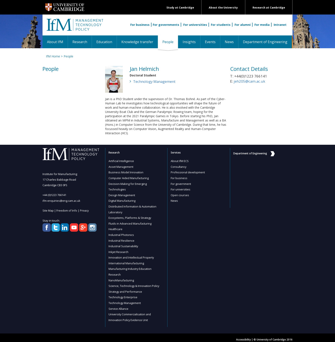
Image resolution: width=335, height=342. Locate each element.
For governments (166, 25)
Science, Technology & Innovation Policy (134, 283)
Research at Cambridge (269, 7)
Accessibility (243, 336)
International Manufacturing (127, 261)
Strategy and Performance (126, 289)
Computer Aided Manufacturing (129, 178)
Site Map (48, 210)
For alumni (243, 25)
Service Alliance (119, 305)
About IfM (55, 41)
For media (262, 25)
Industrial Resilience (122, 239)
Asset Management (121, 166)
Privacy (85, 210)
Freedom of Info (67, 210)
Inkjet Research (119, 250)
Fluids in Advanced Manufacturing (130, 222)
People (170, 41)
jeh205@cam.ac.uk (249, 81)
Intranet (280, 25)
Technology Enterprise (123, 294)
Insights (189, 41)
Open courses (180, 194)
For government (181, 183)
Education (104, 41)
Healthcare (116, 227)
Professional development (188, 172)
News (229, 41)
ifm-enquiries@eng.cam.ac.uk (62, 200)
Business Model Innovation (126, 172)
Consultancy (179, 166)
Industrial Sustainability (124, 244)
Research (79, 41)
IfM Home (53, 56)
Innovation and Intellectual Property (132, 255)
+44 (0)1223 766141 (54, 195)
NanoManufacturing (122, 277)
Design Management (122, 194)
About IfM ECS (180, 161)
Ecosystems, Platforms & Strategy (130, 216)
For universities (195, 25)
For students (221, 25)
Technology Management (154, 81)
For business (140, 25)
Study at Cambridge (180, 7)
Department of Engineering (265, 41)
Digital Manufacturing (122, 200)
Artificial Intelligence (121, 161)
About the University (223, 7)
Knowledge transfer (137, 41)
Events (210, 41)
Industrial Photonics (121, 233)
